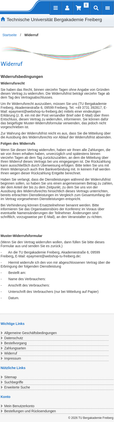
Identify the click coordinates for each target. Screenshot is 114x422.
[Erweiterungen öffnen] (107, 8)
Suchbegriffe (13, 382)
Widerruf (10, 353)
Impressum (12, 358)
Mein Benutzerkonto (19, 406)
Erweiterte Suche (17, 387)
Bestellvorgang (15, 343)
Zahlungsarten (15, 348)
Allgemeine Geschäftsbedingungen (30, 333)
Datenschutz (13, 338)
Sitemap (10, 377)
